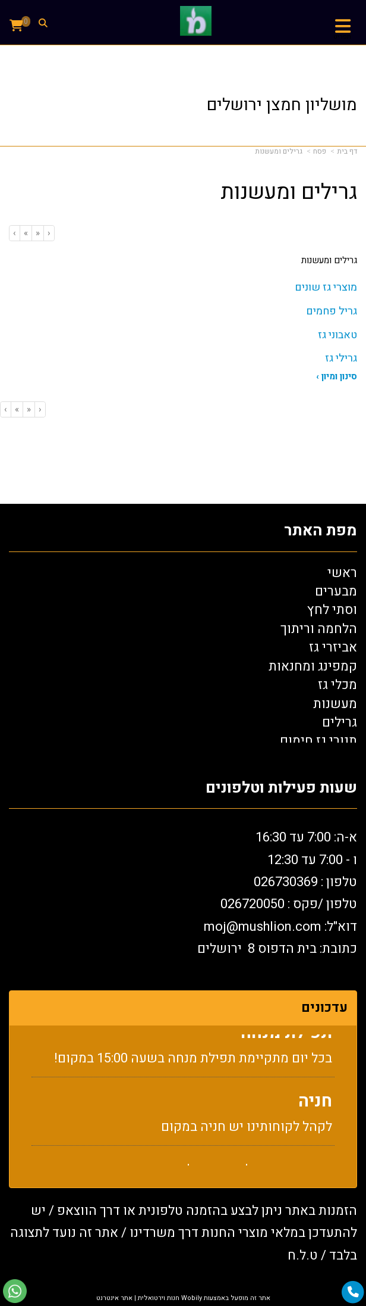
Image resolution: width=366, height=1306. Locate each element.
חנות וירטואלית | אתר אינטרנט (137, 1298)
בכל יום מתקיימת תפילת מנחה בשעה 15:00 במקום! (193, 1068)
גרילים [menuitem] (339, 722)
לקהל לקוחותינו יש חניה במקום (246, 1136)
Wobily (190, 1298)
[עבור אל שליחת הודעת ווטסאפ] (15, 1291)
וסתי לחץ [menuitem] (332, 609)
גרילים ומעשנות (278, 151)
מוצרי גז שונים (326, 287)
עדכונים (324, 1007)
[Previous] (37, 233)
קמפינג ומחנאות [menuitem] (313, 666)
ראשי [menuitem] (342, 572)
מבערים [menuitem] (336, 591)
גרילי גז (341, 358)
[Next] (25, 233)
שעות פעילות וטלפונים (281, 788)
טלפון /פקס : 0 (288, 904)
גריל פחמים (331, 311)
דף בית (347, 151)
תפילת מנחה (286, 1043)
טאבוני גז (337, 335)
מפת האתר (320, 531)
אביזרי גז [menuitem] (333, 647)
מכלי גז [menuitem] (337, 684)
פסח (319, 151)
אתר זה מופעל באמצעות (183, 1298)
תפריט (342, 37)
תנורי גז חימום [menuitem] (318, 740)
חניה (315, 1111)
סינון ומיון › (336, 376)
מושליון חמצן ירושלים (282, 105)
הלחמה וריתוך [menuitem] (318, 628)
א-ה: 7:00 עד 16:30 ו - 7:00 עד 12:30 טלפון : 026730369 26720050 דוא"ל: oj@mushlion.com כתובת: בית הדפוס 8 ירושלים (277, 893)
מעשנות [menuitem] (335, 703)
